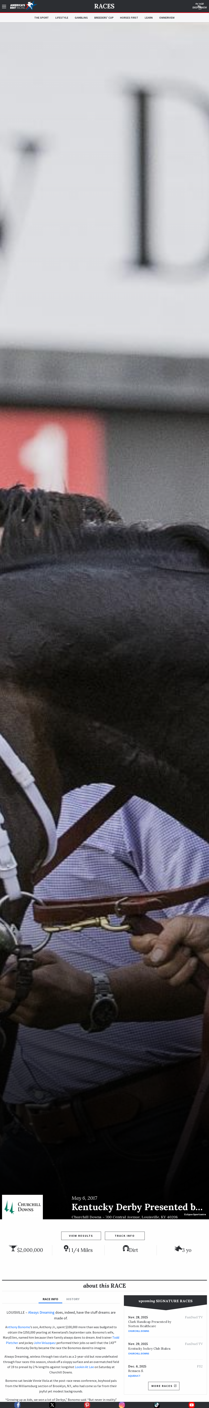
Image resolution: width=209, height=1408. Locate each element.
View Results (81, 1236)
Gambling (81, 17)
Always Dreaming (41, 1312)
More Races (163, 1386)
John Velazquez (45, 1343)
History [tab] (72, 1299)
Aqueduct (134, 1375)
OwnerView (167, 17)
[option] (104, 621)
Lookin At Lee (84, 1367)
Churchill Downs (138, 1330)
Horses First (129, 17)
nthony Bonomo (18, 1327)
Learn (149, 17)
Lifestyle (61, 17)
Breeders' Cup (103, 17)
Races (104, 6)
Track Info (125, 1236)
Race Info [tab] (50, 1299)
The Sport (41, 17)
